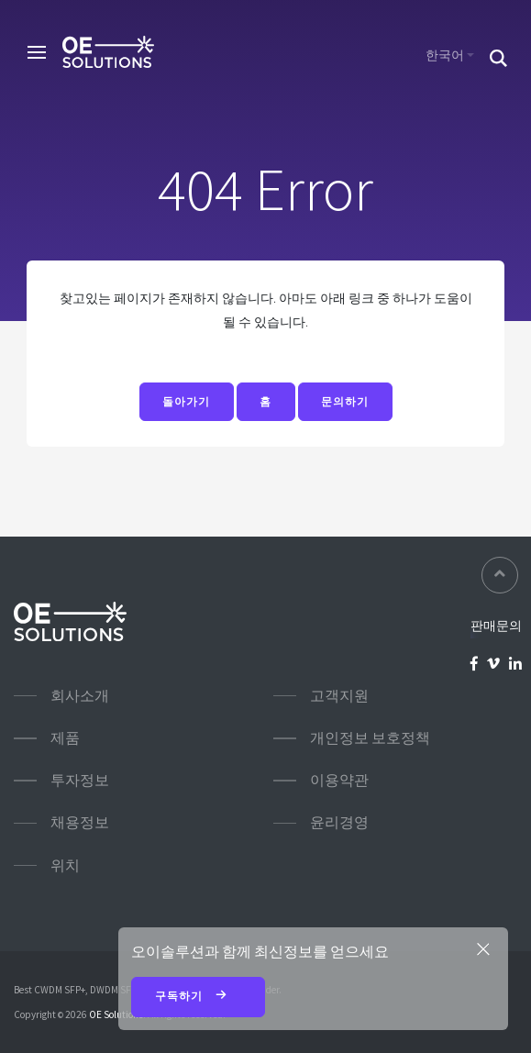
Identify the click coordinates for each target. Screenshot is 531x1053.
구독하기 (198, 997)
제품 (65, 738)
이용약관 (339, 780)
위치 (65, 865)
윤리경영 (339, 822)
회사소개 (79, 695)
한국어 (445, 55)
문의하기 (345, 401)
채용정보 (79, 822)
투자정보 (79, 780)
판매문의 (496, 625)
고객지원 (339, 695)
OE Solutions (116, 1014)
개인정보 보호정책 (370, 738)
